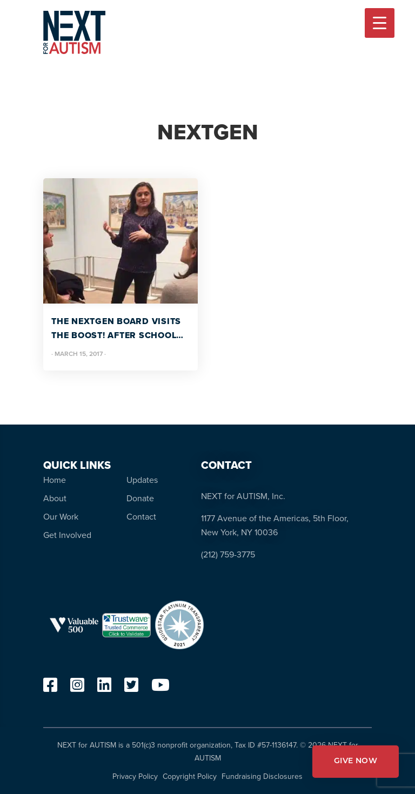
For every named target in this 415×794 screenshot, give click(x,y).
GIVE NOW (355, 761)
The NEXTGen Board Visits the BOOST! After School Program (116, 328)
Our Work (60, 516)
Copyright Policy (190, 776)
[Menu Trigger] (379, 23)
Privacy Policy (135, 776)
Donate (140, 498)
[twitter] (131, 688)
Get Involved (67, 535)
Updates (142, 480)
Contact (141, 516)
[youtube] (160, 688)
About (54, 498)
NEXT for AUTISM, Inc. (243, 496)
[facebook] (50, 688)
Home (54, 480)
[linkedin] (104, 688)
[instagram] (77, 688)
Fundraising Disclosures (262, 776)
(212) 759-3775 (228, 554)
